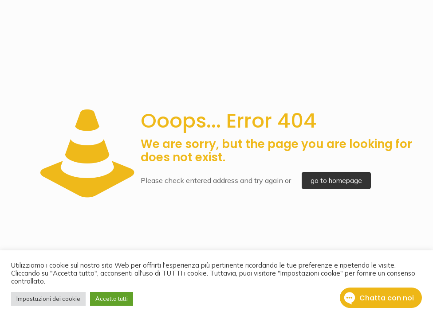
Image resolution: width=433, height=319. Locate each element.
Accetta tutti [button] (111, 298)
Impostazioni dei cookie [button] (48, 298)
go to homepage (336, 180)
